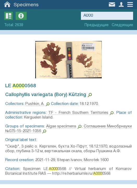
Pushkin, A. (34, 104)
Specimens (26, 5)
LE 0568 (20, 86)
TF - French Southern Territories (78, 113)
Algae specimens (61, 126)
